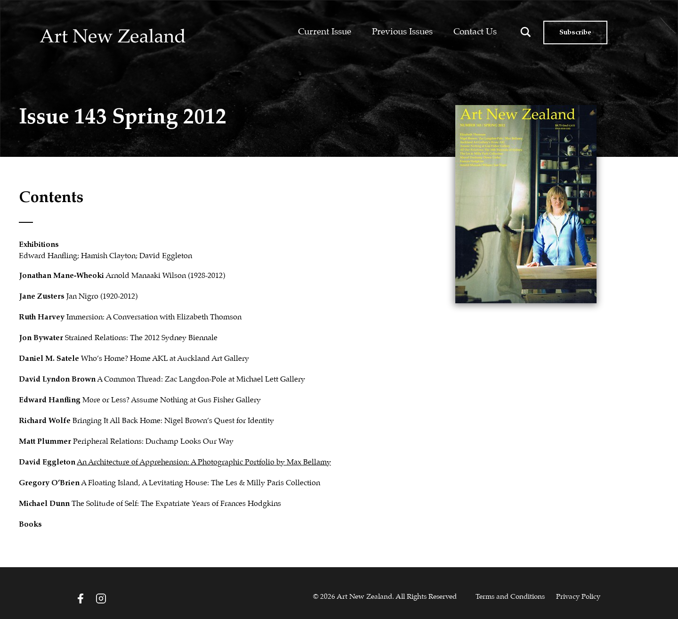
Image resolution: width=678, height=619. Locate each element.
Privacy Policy (578, 597)
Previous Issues (402, 32)
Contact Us (475, 32)
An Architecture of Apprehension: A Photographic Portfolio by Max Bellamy (204, 462)
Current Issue (324, 32)
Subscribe (575, 32)
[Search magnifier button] (525, 32)
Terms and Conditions (510, 597)
